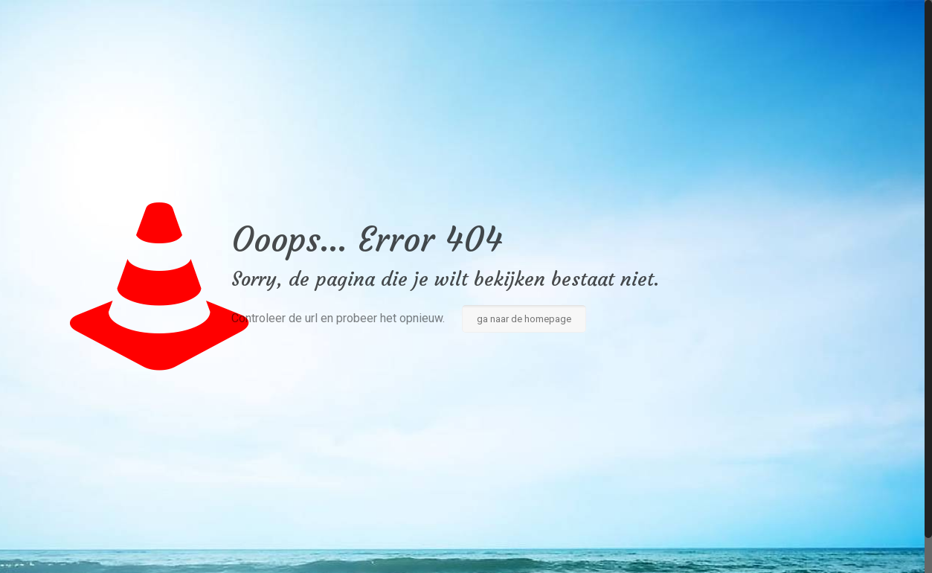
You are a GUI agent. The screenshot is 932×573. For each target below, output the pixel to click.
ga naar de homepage (524, 318)
